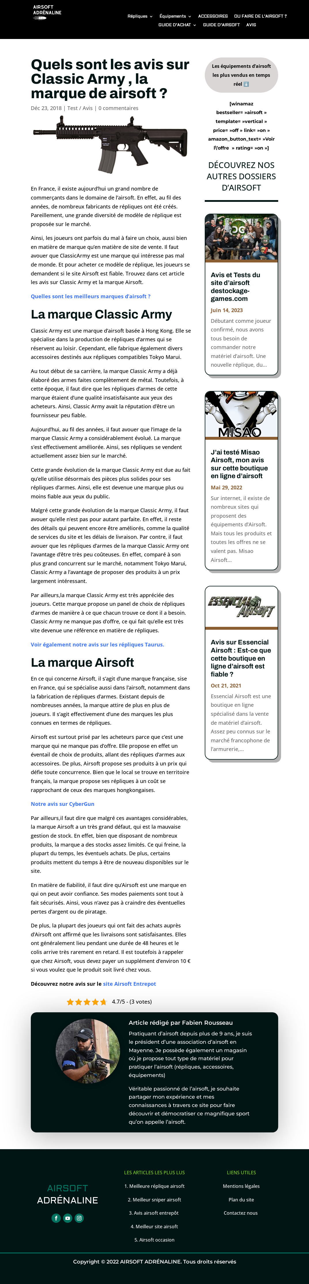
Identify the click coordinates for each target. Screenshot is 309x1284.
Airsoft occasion (157, 1240)
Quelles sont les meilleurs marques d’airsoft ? (91, 296)
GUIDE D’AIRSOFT (221, 25)
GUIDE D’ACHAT (174, 25)
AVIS (251, 25)
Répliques (137, 16)
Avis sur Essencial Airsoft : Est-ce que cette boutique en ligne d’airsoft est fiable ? (241, 658)
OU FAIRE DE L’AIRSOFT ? (260, 16)
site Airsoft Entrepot (129, 983)
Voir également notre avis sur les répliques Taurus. (97, 644)
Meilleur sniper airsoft (156, 1200)
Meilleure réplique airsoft (157, 1186)
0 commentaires (118, 108)
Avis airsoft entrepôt (157, 1213)
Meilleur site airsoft (157, 1226)
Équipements (173, 16)
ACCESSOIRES (213, 16)
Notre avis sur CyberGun (62, 803)
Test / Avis (80, 108)
